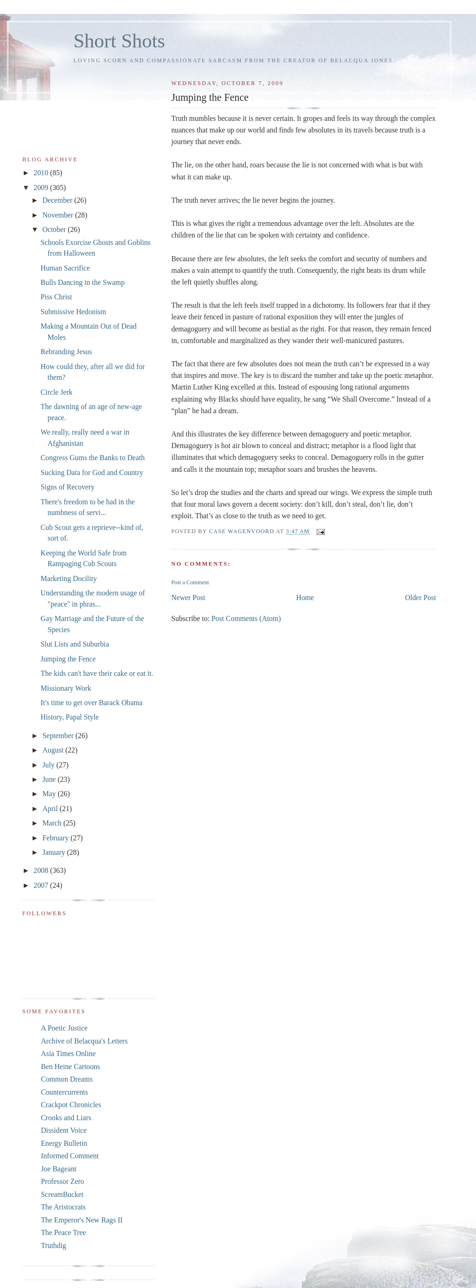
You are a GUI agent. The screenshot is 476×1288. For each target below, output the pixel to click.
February (56, 838)
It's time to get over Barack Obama (91, 703)
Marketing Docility (68, 578)
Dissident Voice (64, 1130)
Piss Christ (56, 297)
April (51, 808)
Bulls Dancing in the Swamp (82, 282)
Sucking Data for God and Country (91, 472)
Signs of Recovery (67, 487)
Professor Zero (62, 1181)
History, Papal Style (69, 717)
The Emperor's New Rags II (82, 1220)
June (50, 779)
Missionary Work (65, 688)
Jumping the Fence (68, 659)
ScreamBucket (62, 1194)
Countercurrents (64, 1092)
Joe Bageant (58, 1169)
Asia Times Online (68, 1053)
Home (305, 597)
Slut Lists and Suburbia (74, 644)
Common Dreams (67, 1079)
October (55, 229)
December (58, 200)
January (54, 852)
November (58, 215)
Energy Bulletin (64, 1143)
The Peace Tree (63, 1232)
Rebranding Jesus (66, 352)
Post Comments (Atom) (246, 618)
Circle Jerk (56, 392)
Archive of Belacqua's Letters (84, 1041)
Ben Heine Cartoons (70, 1066)
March (52, 823)
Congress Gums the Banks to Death (92, 458)
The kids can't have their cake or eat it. (96, 673)
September (58, 736)
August (53, 750)
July (49, 765)
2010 (41, 173)
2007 (41, 885)
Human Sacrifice (65, 268)
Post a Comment (190, 582)
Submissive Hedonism (73, 312)
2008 (41, 870)
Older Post (420, 597)
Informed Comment (70, 1156)
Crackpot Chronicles (71, 1105)
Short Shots (119, 41)
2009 (41, 188)
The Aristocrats (63, 1207)
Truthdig (53, 1245)
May (50, 794)
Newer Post (188, 597)
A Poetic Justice (64, 1028)
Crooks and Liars (66, 1118)
